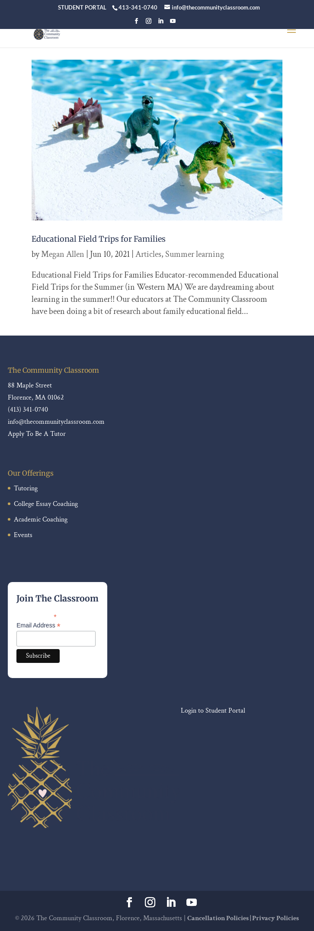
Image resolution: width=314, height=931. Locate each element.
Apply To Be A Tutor (37, 433)
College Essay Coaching (46, 504)
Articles (148, 254)
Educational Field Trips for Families (99, 239)
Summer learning (194, 254)
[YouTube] (173, 23)
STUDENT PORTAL (82, 7)
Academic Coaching (40, 519)
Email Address (38, 625)
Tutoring (26, 488)
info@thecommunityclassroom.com (56, 421)
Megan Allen (62, 254)
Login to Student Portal (213, 710)
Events (23, 535)
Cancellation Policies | (219, 918)
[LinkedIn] (160, 23)
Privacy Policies (275, 918)
